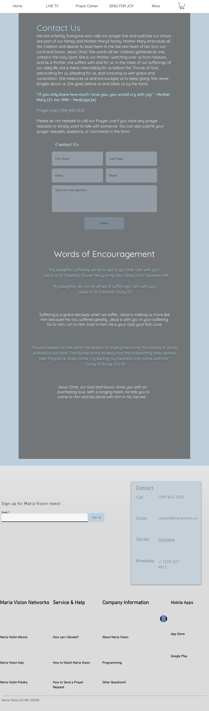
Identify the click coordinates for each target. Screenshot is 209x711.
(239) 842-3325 (171, 497)
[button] (182, 6)
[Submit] (104, 223)
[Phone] (163, 619)
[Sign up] (96, 517)
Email (4, 512)
